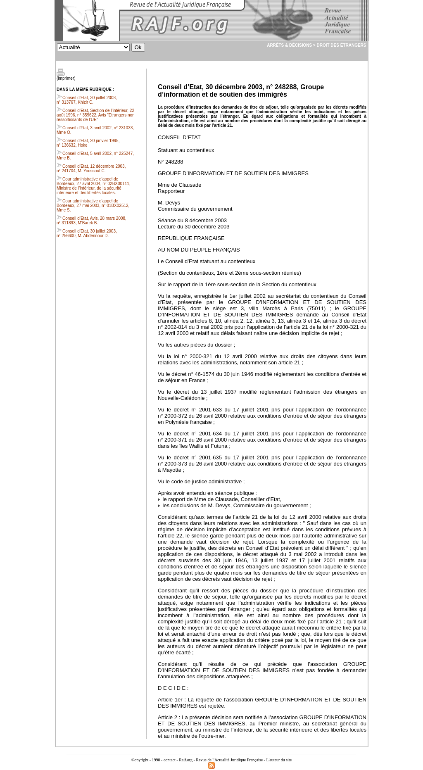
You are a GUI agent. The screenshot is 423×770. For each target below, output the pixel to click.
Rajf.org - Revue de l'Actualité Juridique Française (221, 760)
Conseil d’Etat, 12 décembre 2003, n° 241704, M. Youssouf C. (91, 168)
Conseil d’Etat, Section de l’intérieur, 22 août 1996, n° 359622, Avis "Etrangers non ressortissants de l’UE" (96, 115)
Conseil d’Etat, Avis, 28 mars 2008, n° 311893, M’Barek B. (91, 220)
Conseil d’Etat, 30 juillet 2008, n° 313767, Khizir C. (87, 100)
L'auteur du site (279, 760)
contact (170, 760)
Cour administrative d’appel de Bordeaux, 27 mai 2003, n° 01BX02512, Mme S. (93, 205)
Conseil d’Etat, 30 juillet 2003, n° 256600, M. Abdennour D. (87, 233)
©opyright (139, 760)
